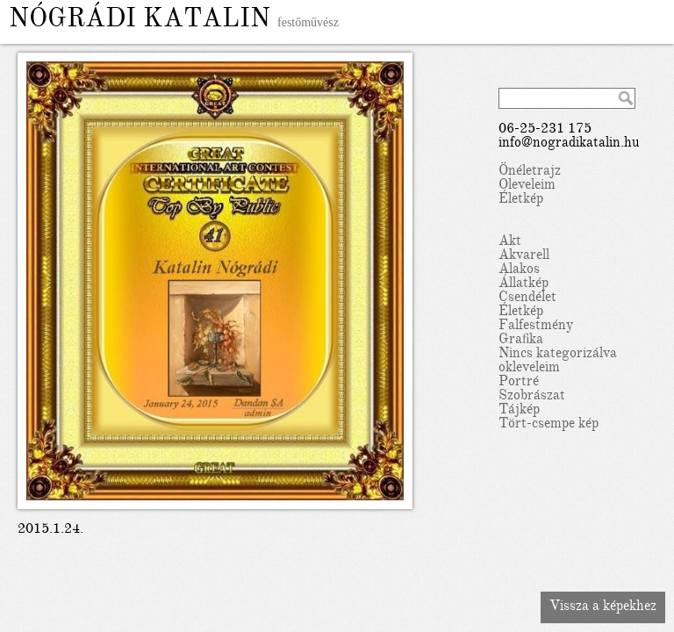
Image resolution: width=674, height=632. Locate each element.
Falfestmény (535, 326)
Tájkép (519, 410)
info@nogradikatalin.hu (569, 143)
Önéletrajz (529, 172)
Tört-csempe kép (548, 424)
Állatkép (523, 284)
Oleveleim (527, 186)
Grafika (520, 340)
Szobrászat (531, 396)
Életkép (520, 200)
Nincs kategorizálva (557, 354)
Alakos (519, 270)
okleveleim (529, 368)
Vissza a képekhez (602, 607)
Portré (518, 382)
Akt (509, 242)
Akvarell (523, 256)
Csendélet (527, 298)
